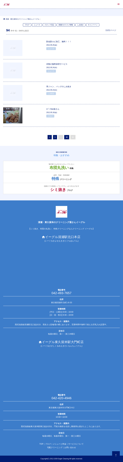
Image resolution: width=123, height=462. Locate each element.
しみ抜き (80, 25)
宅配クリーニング (54, 447)
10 (67, 137)
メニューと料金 (59, 444)
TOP (41, 444)
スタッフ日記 (49, 25)
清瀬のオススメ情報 (65, 25)
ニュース (37, 25)
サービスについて (76, 444)
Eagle (60, 459)
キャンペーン (93, 25)
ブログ (27, 25)
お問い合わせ (70, 447)
